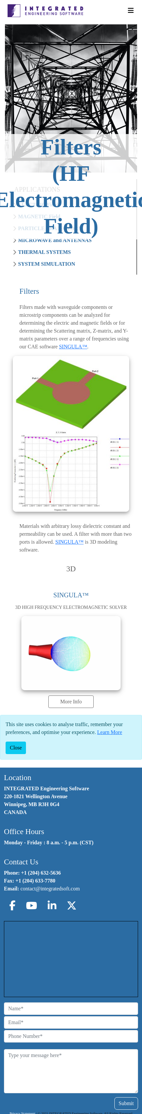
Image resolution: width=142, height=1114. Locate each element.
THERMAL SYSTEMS (44, 252)
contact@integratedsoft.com (50, 888)
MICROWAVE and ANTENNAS (55, 240)
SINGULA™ (73, 346)
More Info (71, 701)
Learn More (109, 732)
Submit (126, 1103)
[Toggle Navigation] (131, 10)
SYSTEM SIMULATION (46, 264)
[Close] (16, 748)
